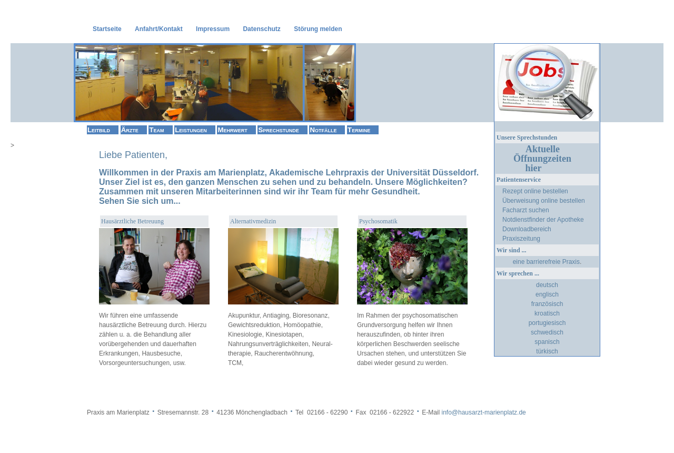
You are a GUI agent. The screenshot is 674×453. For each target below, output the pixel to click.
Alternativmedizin (253, 221)
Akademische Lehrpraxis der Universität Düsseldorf (373, 172)
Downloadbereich (526, 229)
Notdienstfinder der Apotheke (543, 219)
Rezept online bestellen (535, 191)
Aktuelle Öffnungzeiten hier (546, 158)
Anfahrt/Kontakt (159, 29)
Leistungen (191, 130)
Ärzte (129, 130)
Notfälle (323, 130)
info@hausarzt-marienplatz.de (483, 412)
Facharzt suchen (525, 210)
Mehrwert (232, 130)
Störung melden (318, 29)
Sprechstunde (278, 130)
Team (156, 130)
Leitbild (98, 130)
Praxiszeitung (521, 238)
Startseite (107, 29)
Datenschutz (261, 29)
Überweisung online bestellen (543, 200)
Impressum (213, 29)
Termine (359, 130)
